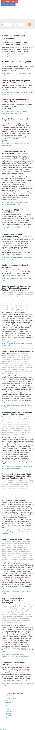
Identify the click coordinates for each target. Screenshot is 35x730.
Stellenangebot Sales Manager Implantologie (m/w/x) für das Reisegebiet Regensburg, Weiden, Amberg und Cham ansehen (17, 343)
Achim (7, 717)
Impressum (3, 729)
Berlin (7, 704)
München (8, 715)
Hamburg (8, 702)
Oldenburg (9, 711)
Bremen (8, 695)
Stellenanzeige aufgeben (10, 1)
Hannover (8, 706)
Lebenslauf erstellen (8, 5)
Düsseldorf (9, 713)
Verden (8, 709)
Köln (7, 708)
